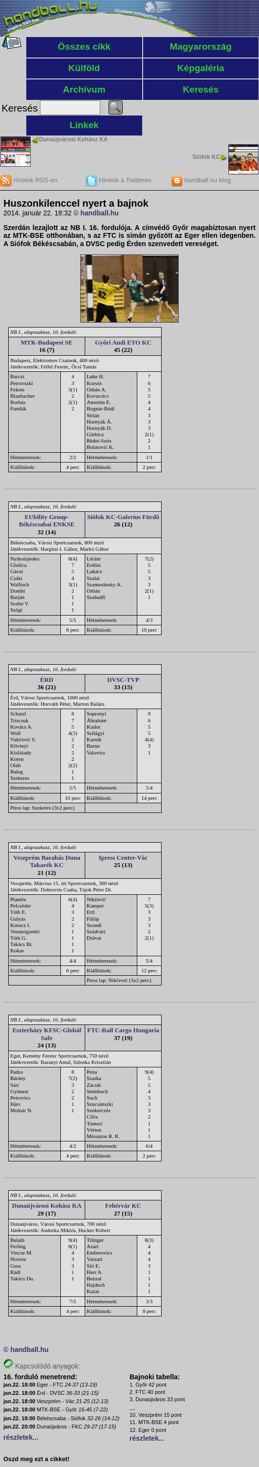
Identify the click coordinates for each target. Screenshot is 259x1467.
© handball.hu (96, 213)
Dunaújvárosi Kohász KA (73, 139)
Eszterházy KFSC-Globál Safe (46, 1034)
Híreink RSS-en (28, 180)
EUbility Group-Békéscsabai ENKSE (47, 520)
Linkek (84, 125)
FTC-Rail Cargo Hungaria (123, 1030)
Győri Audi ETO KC (123, 342)
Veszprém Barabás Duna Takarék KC (46, 861)
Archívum (84, 89)
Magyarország (201, 46)
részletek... (20, 1437)
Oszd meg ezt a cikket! (36, 1459)
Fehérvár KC (123, 1205)
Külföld (84, 68)
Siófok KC (206, 157)
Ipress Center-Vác (123, 857)
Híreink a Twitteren (119, 180)
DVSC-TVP (123, 679)
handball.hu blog (201, 180)
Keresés (201, 89)
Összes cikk (84, 46)
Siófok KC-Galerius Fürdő (123, 517)
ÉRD (46, 679)
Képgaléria (200, 68)
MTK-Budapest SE (47, 342)
